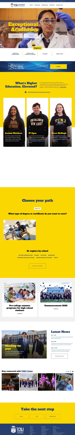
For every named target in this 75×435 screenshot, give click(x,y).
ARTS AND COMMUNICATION (26, 255)
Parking (31, 434)
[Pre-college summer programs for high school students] (19, 293)
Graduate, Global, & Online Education (58, 432)
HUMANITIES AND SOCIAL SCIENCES (25, 257)
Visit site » (46, 68)
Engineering (54, 431)
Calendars (31, 429)
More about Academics (37, 265)
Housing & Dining (32, 432)
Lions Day (31, 35)
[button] (1, 46)
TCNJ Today (27, 371)
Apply (21, 416)
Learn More (63, 87)
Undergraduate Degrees (45, 429)
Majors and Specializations (15, 54)
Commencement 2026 (55, 305)
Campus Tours (59, 53)
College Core (43, 431)
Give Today (58, 66)
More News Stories (59, 356)
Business (54, 429)
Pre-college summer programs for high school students (20, 308)
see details (56, 308)
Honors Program (44, 432)
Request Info (16, 35)
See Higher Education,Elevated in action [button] (39, 92)
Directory (31, 431)
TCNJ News (44, 53)
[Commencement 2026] (55, 293)
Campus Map (32, 430)
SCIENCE (56, 257)
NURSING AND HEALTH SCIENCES (44, 257)
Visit (37, 416)
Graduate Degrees (44, 430)
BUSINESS (36, 255)
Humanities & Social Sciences (57, 434)
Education (54, 430)
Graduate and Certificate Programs (30, 54)
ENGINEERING (51, 255)
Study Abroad (43, 434)
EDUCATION (43, 255)
